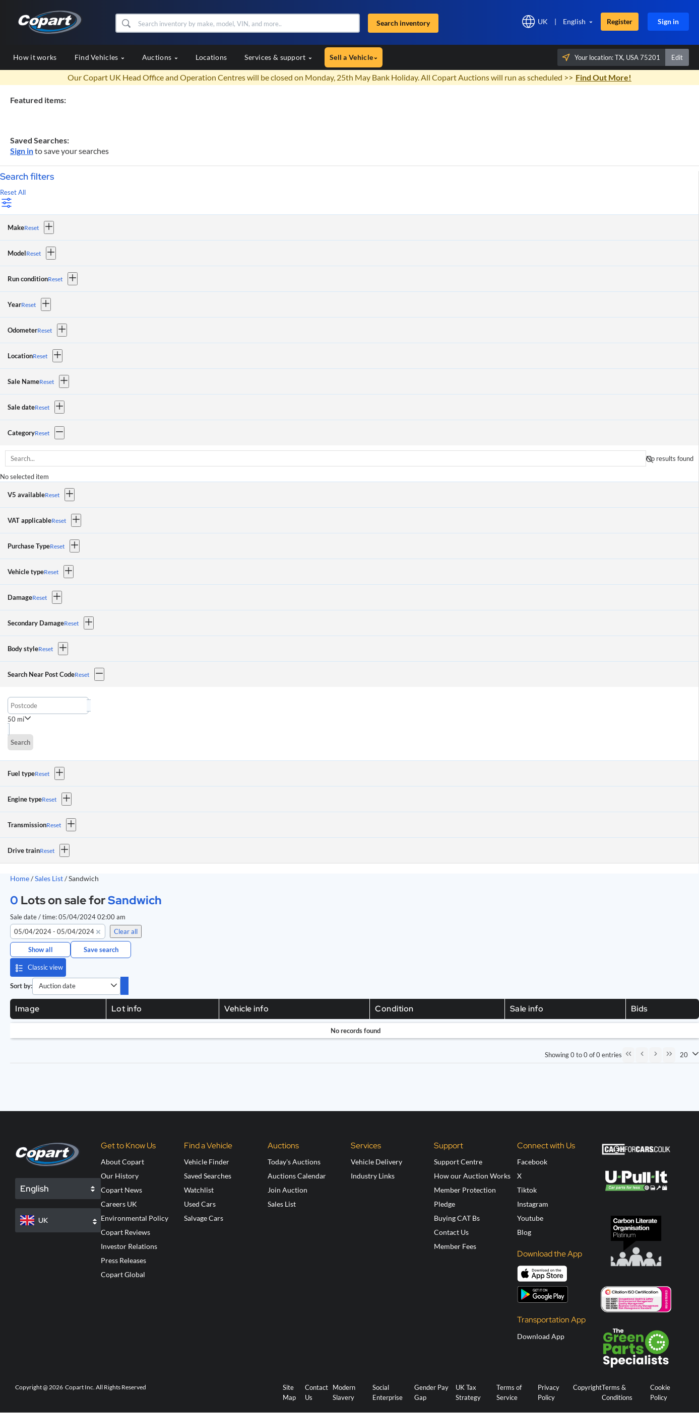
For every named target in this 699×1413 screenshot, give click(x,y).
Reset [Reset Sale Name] (46, 381)
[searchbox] (325, 458)
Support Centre (458, 1162)
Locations (211, 57)
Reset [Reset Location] (40, 356)
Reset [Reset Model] (33, 253)
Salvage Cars (203, 1219)
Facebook (532, 1162)
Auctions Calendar (297, 1176)
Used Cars (200, 1205)
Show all (40, 950)
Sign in (668, 21)
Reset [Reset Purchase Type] (57, 546)
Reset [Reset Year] (28, 304)
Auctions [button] (160, 57)
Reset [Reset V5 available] (52, 495)
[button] (125, 23)
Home (19, 878)
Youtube (530, 1219)
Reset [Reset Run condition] (55, 279)
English (574, 21)
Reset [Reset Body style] (45, 649)
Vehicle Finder (206, 1162)
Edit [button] (677, 57)
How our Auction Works (472, 1176)
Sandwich (135, 900)
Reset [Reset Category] (42, 433)
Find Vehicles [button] (99, 57)
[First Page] (626, 1055)
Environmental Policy (134, 1219)
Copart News (121, 1191)
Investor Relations (129, 1247)
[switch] (124, 986)
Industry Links (373, 1176)
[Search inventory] (248, 23)
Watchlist (199, 1191)
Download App (540, 1336)
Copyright (587, 1388)
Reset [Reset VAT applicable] (58, 520)
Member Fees (455, 1247)
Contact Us (451, 1233)
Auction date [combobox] (57, 986)
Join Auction (287, 1191)
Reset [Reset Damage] (39, 597)
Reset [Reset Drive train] (47, 850)
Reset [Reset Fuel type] (42, 773)
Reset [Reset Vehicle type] (51, 572)
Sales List (50, 878)
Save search (101, 950)
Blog (524, 1233)
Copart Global (123, 1275)
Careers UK (119, 1205)
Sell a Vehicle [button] (353, 57)
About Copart (122, 1162)
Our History (120, 1176)
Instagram (532, 1205)
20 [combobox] (684, 1055)
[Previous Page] (640, 1055)
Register (619, 21)
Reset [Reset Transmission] (53, 825)
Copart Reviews (125, 1233)
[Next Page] (654, 1055)
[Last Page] (668, 1055)
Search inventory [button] (403, 23)
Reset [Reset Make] (31, 227)
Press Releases (123, 1261)
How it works (35, 57)
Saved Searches (207, 1176)
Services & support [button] (278, 57)
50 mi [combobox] (16, 719)
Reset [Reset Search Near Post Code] (82, 674)
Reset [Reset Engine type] (49, 799)
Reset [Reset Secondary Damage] (71, 623)
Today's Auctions (294, 1162)
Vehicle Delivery (376, 1162)
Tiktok (527, 1191)
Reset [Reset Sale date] (42, 407)
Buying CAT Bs (457, 1219)
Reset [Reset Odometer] (44, 330)
